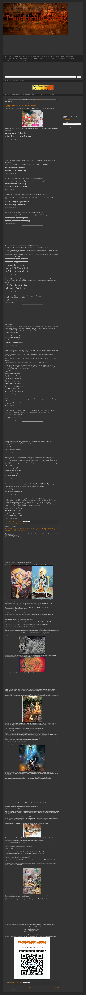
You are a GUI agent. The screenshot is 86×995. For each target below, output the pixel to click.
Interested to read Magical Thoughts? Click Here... (14, 80)
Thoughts (36, 58)
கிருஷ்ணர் (71, 56)
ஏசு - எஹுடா (26, 56)
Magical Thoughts (67, 119)
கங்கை (9, 523)
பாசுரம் (52, 56)
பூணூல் (30, 58)
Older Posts (57, 987)
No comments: (19, 521)
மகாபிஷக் (18, 523)
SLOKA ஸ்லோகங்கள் (60, 58)
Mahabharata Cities (35, 56)
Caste (62, 56)
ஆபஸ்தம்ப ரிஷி (19, 60)
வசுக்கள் (26, 523)
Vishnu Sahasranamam (9, 60)
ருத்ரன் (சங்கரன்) (23, 58)
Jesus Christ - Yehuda (17, 56)
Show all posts (38, 99)
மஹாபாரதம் (22, 523)
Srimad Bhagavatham (28, 60)
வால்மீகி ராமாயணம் (71, 58)
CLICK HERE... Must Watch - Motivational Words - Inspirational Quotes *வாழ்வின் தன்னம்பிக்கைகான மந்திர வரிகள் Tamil (29, 94)
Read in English (7, 56)
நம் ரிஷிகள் (15, 58)
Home (30, 987)
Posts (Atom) (12, 989)
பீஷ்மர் (15, 523)
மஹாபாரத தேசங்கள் (45, 56)
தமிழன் (57, 56)
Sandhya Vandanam (50, 58)
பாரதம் (12, 523)
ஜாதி (67, 56)
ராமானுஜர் (42, 58)
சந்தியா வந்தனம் (7, 58)
